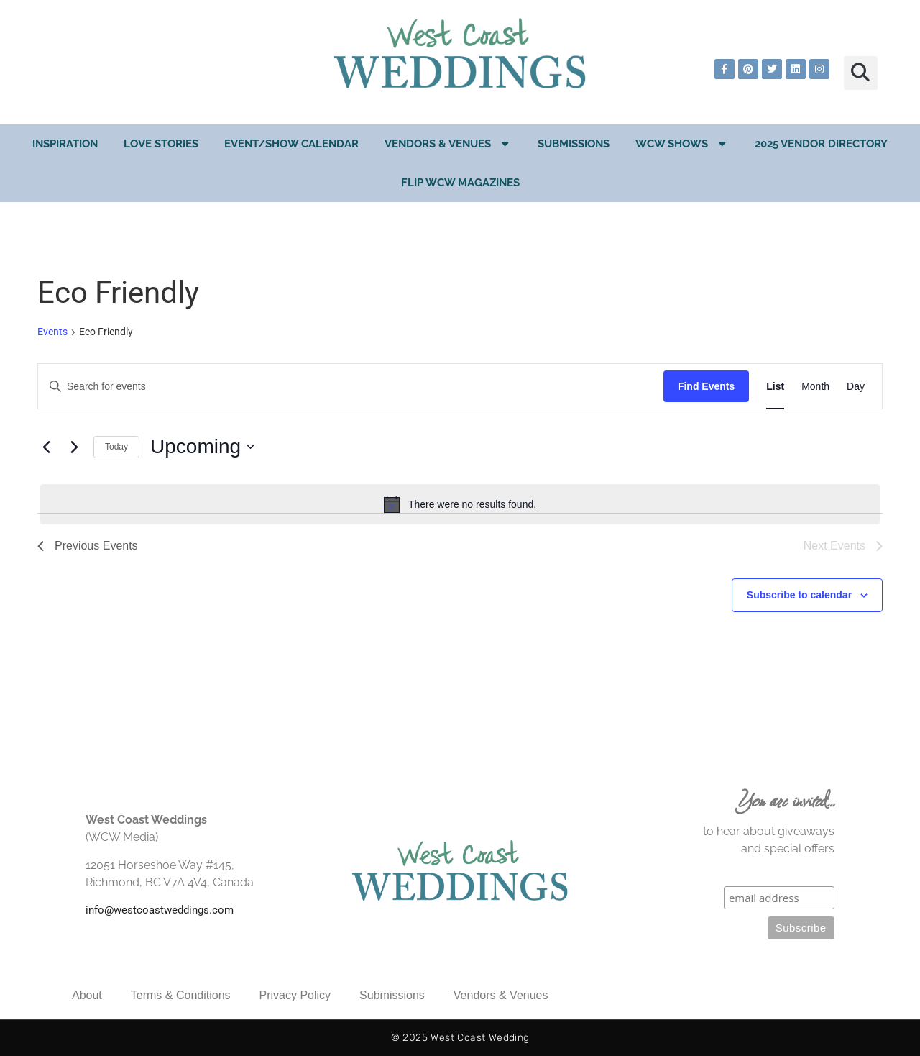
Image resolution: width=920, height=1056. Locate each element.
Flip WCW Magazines (460, 182)
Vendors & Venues (448, 143)
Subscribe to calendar (799, 595)
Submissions (574, 143)
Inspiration (65, 143)
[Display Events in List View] (775, 386)
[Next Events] (74, 446)
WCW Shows (682, 143)
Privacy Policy (295, 995)
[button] (861, 73)
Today (116, 447)
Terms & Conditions (181, 995)
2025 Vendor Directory (821, 143)
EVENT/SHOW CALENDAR (291, 143)
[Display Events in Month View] (815, 386)
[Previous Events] (46, 446)
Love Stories (161, 143)
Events (52, 331)
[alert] (460, 504)
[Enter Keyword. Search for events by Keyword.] (350, 386)
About (87, 995)
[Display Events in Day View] (856, 386)
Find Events (706, 386)
